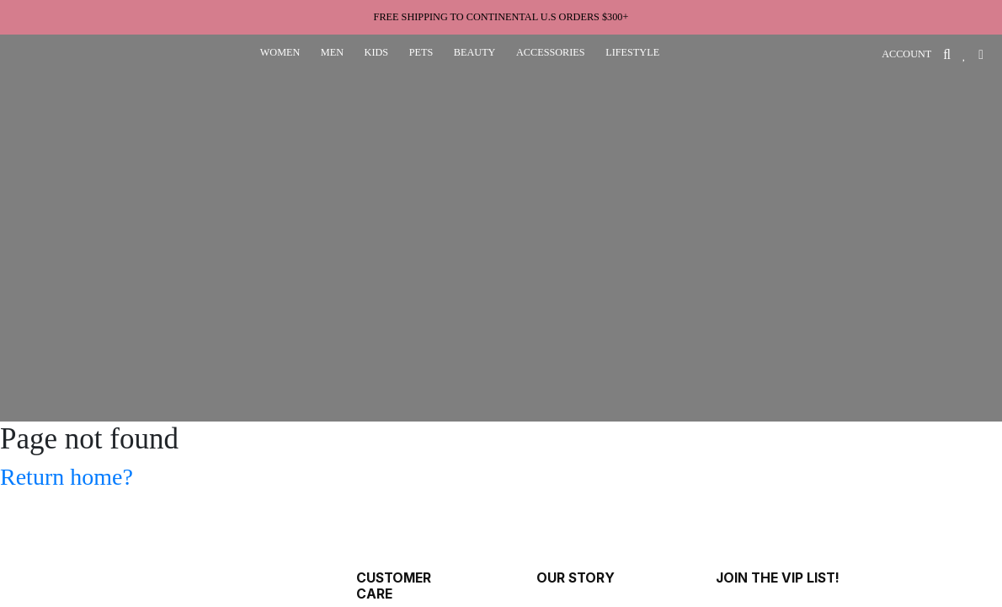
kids (377, 52)
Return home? (66, 477)
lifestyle (632, 52)
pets (421, 52)
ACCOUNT (906, 54)
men (332, 52)
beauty (475, 52)
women (280, 52)
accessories (550, 52)
